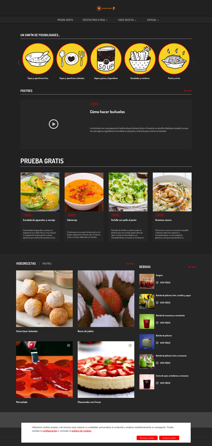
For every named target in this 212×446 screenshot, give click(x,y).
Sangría (159, 275)
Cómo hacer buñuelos (107, 111)
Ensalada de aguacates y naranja (39, 220)
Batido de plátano (164, 335)
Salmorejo (72, 220)
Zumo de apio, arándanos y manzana (172, 375)
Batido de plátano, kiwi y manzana (171, 355)
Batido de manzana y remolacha (170, 315)
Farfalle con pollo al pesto (123, 220)
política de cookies (81, 431)
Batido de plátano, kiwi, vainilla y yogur (173, 295)
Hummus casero (163, 220)
